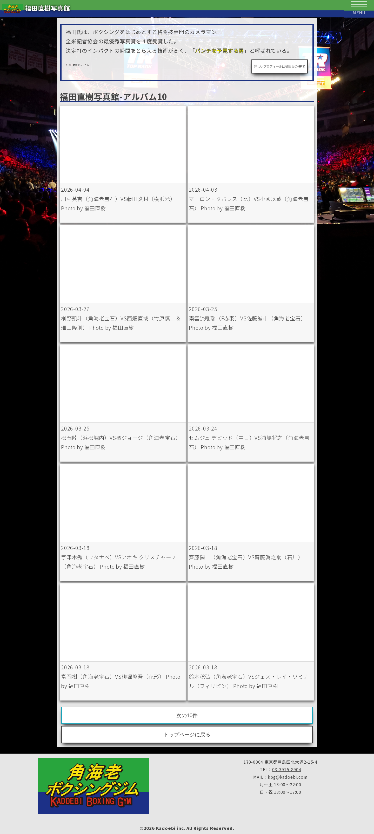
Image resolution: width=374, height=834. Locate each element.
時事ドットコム (81, 65)
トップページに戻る (187, 734)
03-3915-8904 (286, 769)
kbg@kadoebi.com (288, 777)
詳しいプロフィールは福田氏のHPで (279, 66)
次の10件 (187, 715)
